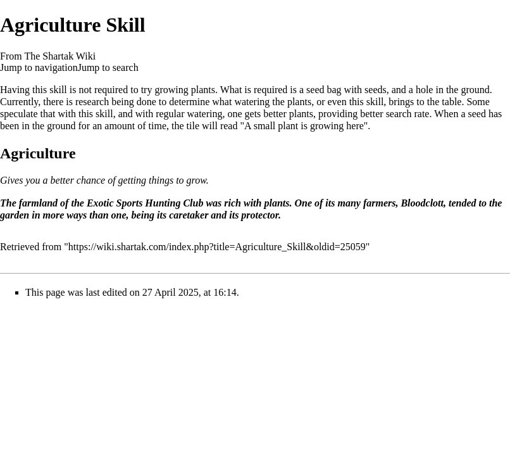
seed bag (324, 89)
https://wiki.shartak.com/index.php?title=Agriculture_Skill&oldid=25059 (217, 246)
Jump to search (108, 67)
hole (424, 89)
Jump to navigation (39, 67)
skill (58, 89)
